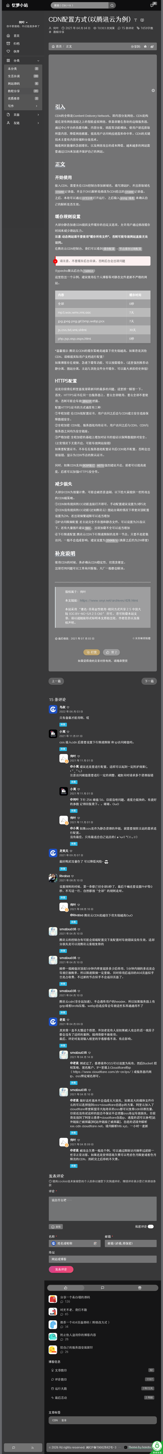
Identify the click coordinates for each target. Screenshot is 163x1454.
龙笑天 (63, 851)
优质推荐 (23, 98)
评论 (53, 1191)
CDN (55, 1420)
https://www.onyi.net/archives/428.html (109, 600)
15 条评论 (128, 28)
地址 (52, 1252)
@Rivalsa (76, 915)
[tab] (65, 1288)
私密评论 (141, 1227)
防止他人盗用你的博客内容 (78, 1335)
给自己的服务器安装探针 (76, 1347)
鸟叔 (62, 707)
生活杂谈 (23, 76)
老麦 (62, 1020)
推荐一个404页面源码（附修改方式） (85, 1322)
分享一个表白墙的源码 (75, 1297)
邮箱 (109, 1237)
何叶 (56, 28)
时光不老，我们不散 (73, 1310)
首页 (57, 46)
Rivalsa (64, 876)
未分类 (23, 69)
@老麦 (74, 1063)
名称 (53, 1237)
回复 (63, 724)
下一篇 (149, 681)
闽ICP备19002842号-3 (101, 1447)
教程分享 (23, 91)
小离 (62, 732)
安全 (64, 1420)
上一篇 (56, 681)
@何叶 (74, 800)
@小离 (74, 767)
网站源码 (23, 84)
